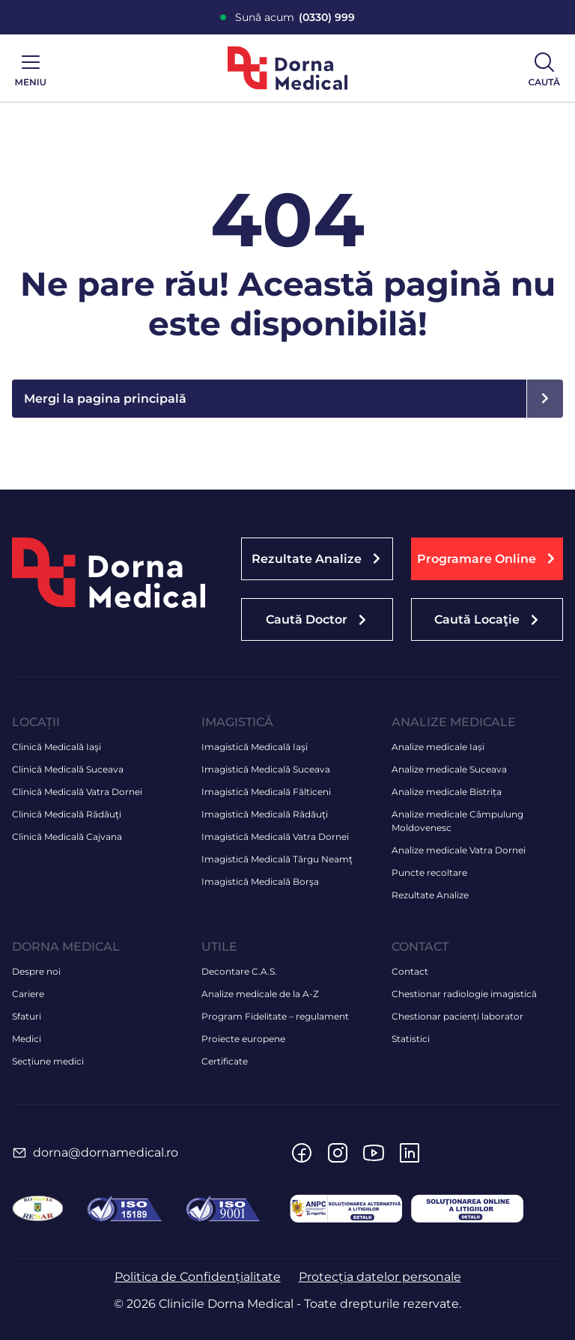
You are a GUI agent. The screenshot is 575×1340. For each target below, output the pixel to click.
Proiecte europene (243, 1038)
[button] (487, 558)
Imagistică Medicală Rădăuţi (264, 814)
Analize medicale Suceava (449, 769)
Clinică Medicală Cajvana (67, 836)
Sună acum (295, 17)
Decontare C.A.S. (239, 971)
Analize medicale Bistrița (447, 791)
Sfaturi (26, 1016)
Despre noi (36, 971)
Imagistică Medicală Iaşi (254, 746)
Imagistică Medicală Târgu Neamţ (277, 859)
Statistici (411, 1038)
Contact (410, 971)
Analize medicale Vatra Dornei (459, 850)
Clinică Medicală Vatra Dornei (77, 791)
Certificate (224, 1061)
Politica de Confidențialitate (198, 1277)
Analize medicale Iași (438, 746)
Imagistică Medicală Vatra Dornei (275, 836)
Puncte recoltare (429, 872)
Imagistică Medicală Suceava (265, 769)
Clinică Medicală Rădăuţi (66, 814)
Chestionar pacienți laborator (457, 1016)
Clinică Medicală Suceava (68, 769)
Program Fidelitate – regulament (275, 1016)
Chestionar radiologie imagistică (464, 993)
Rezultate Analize (430, 895)
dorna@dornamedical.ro (105, 1152)
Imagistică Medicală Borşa (260, 881)
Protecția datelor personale (380, 1277)
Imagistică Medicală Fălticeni (266, 791)
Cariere (28, 993)
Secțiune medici (48, 1061)
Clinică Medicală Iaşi (56, 746)
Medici (26, 1038)
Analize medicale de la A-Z (260, 993)
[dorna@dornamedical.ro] (19, 1152)
